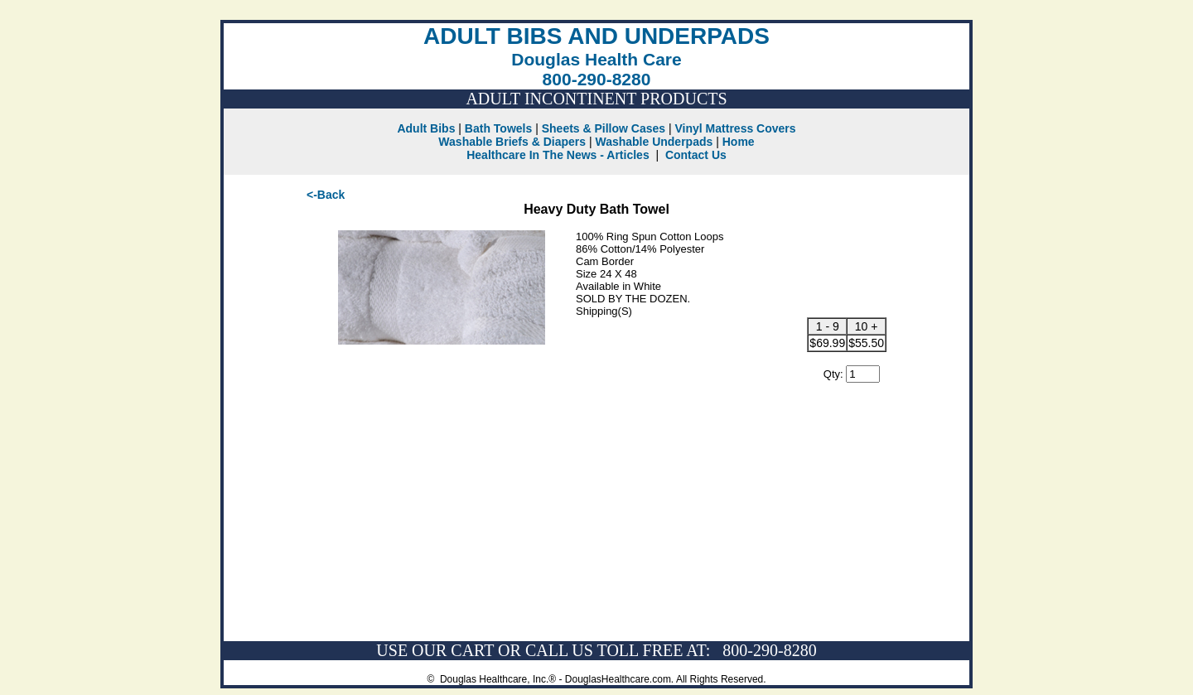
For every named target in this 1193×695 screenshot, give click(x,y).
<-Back (326, 194)
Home (738, 141)
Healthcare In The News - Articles (557, 155)
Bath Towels (498, 128)
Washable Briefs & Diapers (512, 141)
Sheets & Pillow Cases (603, 128)
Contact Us (696, 155)
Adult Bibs (426, 128)
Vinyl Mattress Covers (735, 128)
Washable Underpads (653, 141)
